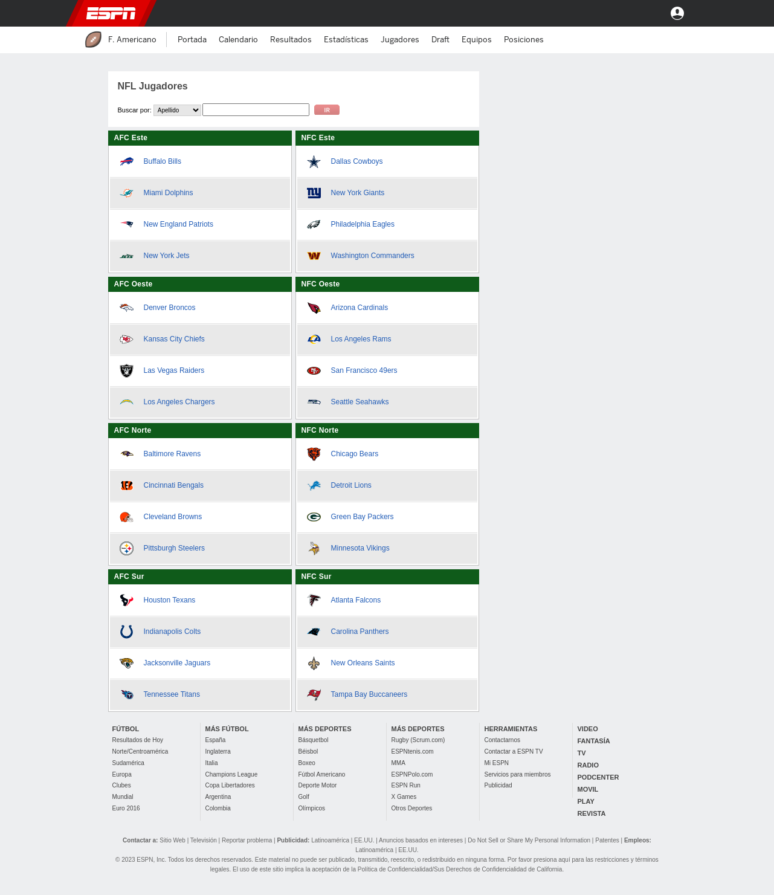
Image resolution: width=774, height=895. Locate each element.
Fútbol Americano (322, 774)
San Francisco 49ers (364, 370)
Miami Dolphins (168, 193)
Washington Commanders (372, 255)
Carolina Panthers (360, 631)
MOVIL (588, 789)
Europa (122, 774)
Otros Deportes (412, 808)
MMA (398, 763)
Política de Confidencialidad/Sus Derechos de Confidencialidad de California (460, 869)
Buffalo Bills (162, 161)
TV (582, 753)
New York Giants (358, 193)
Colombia (218, 808)
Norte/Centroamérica (140, 751)
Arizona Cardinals (360, 307)
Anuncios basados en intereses (421, 840)
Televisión (203, 840)
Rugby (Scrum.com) (418, 740)
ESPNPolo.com (412, 774)
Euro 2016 (126, 808)
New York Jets (167, 255)
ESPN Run (406, 785)
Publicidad (498, 785)
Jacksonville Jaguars (177, 663)
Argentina (218, 796)
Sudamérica (128, 763)
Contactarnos (502, 740)
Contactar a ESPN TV (514, 751)
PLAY (586, 801)
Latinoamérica (330, 840)
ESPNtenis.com (413, 751)
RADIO (588, 765)
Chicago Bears (355, 454)
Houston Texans (170, 600)
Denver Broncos (170, 307)
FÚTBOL (126, 728)
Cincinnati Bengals (174, 485)
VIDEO (588, 728)
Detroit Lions (351, 485)
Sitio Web (172, 840)
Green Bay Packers (362, 516)
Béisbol (308, 751)
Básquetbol (313, 740)
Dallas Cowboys (357, 161)
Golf (303, 796)
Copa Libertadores (230, 785)
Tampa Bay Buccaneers (369, 694)
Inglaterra (218, 751)
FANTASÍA (594, 741)
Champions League (231, 774)
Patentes (607, 840)
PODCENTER (598, 777)
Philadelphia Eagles (363, 224)
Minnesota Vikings (360, 548)
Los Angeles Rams (361, 339)
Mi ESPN (497, 763)
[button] (644, 13)
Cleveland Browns (173, 516)
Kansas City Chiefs (174, 339)
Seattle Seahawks (360, 402)
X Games (404, 796)
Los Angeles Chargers (179, 402)
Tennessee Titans (172, 694)
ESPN (111, 13)
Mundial (123, 796)
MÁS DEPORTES (325, 728)
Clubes (121, 785)
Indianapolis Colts (172, 631)
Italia (211, 763)
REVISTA (592, 813)
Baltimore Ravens (172, 454)
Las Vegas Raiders (174, 370)
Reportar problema (247, 840)
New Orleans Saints (363, 663)
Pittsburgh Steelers (174, 548)
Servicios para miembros (518, 774)
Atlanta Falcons (356, 600)
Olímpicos (311, 808)
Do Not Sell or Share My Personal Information (529, 840)
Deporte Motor (317, 785)
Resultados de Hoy (138, 740)
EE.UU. (364, 840)
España (215, 740)
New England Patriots (178, 224)
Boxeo (306, 763)
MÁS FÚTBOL (227, 728)
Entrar (677, 13)
